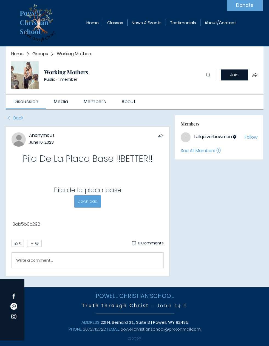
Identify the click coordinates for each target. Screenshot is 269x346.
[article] (88, 201)
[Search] (208, 74)
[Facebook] (13, 296)
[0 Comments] (147, 243)
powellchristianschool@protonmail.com (160, 329)
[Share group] (254, 74)
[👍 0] (18, 243)
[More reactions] (34, 243)
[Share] (160, 135)
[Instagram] (13, 316)
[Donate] (245, 5)
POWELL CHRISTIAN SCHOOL (135, 296)
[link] (25, 101)
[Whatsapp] (13, 306)
